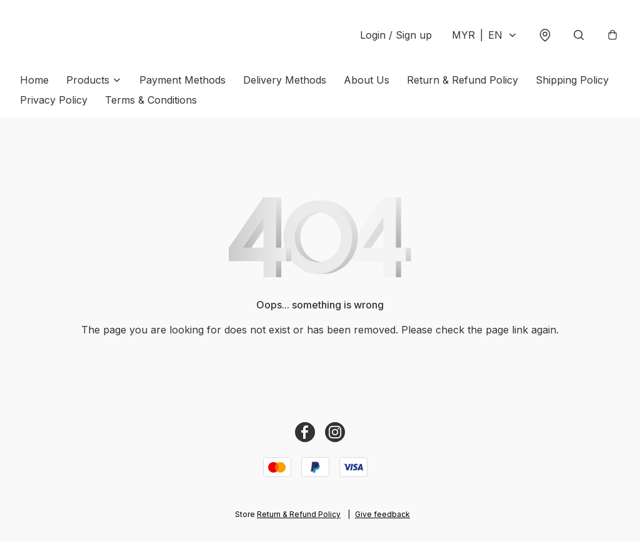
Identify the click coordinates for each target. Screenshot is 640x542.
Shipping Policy (572, 80)
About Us (366, 80)
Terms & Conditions (151, 100)
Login (396, 35)
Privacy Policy (54, 100)
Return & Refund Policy (462, 80)
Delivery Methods (284, 80)
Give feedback (382, 514)
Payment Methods (182, 80)
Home (34, 80)
